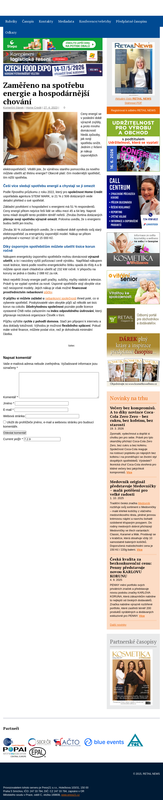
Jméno (8, 412)
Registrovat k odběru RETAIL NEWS (133, 110)
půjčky (48, 292)
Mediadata (66, 21)
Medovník (144, 503)
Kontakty (46, 21)
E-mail (8, 419)
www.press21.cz (70, 794)
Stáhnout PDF (133, 102)
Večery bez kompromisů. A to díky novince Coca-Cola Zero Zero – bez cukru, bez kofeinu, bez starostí (132, 416)
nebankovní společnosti (60, 298)
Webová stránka (14, 425)
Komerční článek (13, 107)
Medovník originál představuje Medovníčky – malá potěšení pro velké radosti (133, 488)
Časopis (28, 21)
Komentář (10, 374)
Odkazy (11, 32)
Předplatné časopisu (131, 21)
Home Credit (33, 107)
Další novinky (118, 624)
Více (129, 472)
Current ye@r (13, 448)
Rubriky (11, 21)
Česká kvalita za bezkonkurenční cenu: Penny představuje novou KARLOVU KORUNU (131, 567)
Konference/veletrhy (95, 21)
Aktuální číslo (133, 98)
